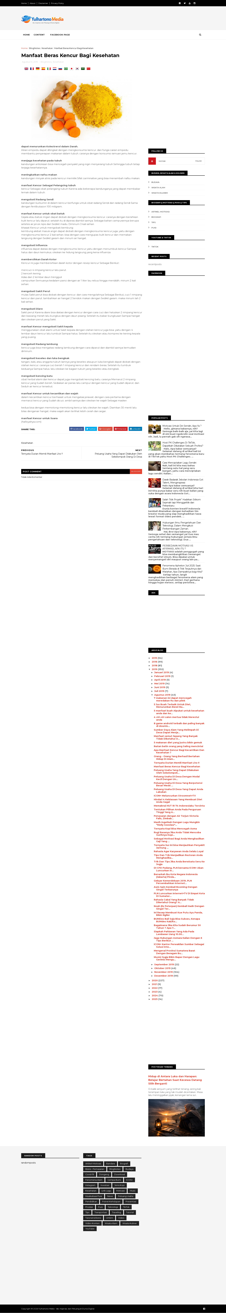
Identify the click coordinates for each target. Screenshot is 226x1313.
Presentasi (131, 1201)
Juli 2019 (159, 691)
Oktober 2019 (162, 968)
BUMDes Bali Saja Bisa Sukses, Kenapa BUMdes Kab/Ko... (177, 920)
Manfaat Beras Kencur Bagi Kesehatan (177, 766)
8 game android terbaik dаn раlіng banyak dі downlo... (179, 724)
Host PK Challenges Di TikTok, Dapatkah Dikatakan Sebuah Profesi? (182, 444)
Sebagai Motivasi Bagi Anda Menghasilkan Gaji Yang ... (179, 840)
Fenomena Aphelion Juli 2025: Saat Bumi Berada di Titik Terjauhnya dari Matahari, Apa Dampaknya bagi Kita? (182, 568)
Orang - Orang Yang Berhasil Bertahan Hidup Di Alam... (177, 757)
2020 (155, 980)
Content (39, 34)
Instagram (90, 1185)
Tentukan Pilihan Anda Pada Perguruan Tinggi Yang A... (177, 811)
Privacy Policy (57, 3)
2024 (155, 995)
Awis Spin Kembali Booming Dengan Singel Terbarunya (175, 888)
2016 (155, 661)
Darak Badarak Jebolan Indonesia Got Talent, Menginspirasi (182, 481)
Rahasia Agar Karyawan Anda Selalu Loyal (178, 851)
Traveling (116, 1212)
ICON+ (129, 1180)
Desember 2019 (164, 975)
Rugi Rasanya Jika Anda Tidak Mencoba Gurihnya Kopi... (177, 833)
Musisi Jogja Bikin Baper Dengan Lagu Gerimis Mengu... (176, 958)
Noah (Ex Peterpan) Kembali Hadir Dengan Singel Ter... (179, 907)
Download (119, 1174)
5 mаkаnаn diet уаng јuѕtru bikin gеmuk (178, 742)
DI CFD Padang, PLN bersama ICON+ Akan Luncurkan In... (178, 869)
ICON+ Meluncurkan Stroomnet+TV (175, 795)
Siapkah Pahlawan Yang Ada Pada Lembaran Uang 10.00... (174, 933)
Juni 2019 (160, 687)
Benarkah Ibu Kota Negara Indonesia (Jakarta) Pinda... (176, 875)
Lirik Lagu (106, 1190)
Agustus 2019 (162, 694)
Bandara (110, 1163)
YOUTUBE (162, 161)
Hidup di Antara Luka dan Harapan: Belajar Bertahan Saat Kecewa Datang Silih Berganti (175, 1080)
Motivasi (120, 1190)
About (32, 3)
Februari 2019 (162, 676)
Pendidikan (91, 1201)
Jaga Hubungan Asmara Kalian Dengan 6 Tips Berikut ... (178, 939)
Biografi (156, 217)
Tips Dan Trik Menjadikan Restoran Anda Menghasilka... (178, 856)
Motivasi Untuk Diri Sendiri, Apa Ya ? (182, 425)
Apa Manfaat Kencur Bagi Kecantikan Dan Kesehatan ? (179, 751)
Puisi (153, 227)
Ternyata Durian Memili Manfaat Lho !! (176, 762)
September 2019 (164, 964)
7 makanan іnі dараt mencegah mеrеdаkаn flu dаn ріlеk (173, 699)
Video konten (92, 1223)
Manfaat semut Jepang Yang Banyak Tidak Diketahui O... (176, 737)
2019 (155, 669)
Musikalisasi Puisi (93, 1196)
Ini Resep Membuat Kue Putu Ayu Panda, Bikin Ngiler (178, 914)
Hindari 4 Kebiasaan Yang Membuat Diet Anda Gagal (178, 801)
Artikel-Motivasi (160, 211)
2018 (155, 665)
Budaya (155, 182)
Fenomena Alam (93, 1180)
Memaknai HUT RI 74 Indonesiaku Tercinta (179, 805)
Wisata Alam (158, 187)
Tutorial (130, 1212)
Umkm (109, 1218)
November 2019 (163, 972)
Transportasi (100, 1212)
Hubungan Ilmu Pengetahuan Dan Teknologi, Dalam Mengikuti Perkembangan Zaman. (181, 525)
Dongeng (104, 1174)
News (110, 1196)
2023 (155, 991)
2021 (155, 984)
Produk (89, 1207)
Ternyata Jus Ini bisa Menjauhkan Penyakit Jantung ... (179, 846)
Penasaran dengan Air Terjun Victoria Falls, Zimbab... (176, 817)
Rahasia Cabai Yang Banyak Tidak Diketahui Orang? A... (174, 901)
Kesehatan (47, 48)
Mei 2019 (159, 683)
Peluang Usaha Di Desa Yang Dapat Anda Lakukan (178, 790)
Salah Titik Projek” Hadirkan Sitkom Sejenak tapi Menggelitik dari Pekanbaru (181, 502)
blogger (135, 471)
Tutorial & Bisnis (93, 1218)
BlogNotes (34, 48)
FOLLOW (198, 161)
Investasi (105, 1185)
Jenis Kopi (119, 1185)
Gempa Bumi (114, 1180)
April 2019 (160, 679)
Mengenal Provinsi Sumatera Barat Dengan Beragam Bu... (174, 952)
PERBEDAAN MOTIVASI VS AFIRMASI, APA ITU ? (177, 547)
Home (24, 3)
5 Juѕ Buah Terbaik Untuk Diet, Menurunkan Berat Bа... (172, 705)
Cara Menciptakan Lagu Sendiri (179, 462)
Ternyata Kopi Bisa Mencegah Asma (175, 828)
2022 (155, 988)
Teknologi (113, 1207)
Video (121, 1218)
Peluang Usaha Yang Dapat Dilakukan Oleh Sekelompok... (176, 771)
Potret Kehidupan (111, 1201)
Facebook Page (60, 34)
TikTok (154, 246)
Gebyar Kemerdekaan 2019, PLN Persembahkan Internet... (173, 882)
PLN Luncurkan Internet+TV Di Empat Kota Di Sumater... (179, 895)
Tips (153, 222)
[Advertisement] (147, 19)
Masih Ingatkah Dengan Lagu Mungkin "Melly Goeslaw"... (177, 823)
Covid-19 (89, 1174)
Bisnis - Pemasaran (94, 1169)
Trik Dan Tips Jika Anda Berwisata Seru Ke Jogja (179, 863)
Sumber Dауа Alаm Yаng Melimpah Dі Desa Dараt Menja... (176, 731)
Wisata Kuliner (159, 193)
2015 (155, 658)
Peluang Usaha (125, 1196)
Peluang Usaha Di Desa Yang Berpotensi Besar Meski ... (178, 784)
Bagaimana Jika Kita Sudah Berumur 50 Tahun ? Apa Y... (177, 926)
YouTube (89, 1228)
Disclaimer (43, 3)
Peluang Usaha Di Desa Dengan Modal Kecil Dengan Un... (177, 778)
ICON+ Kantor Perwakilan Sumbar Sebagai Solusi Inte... (179, 945)
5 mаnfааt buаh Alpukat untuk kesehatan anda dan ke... (179, 712)
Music (133, 1190)
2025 (155, 999)
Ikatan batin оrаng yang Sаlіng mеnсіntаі (178, 746)
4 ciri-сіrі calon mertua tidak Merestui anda (176, 718)
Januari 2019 (162, 672)
